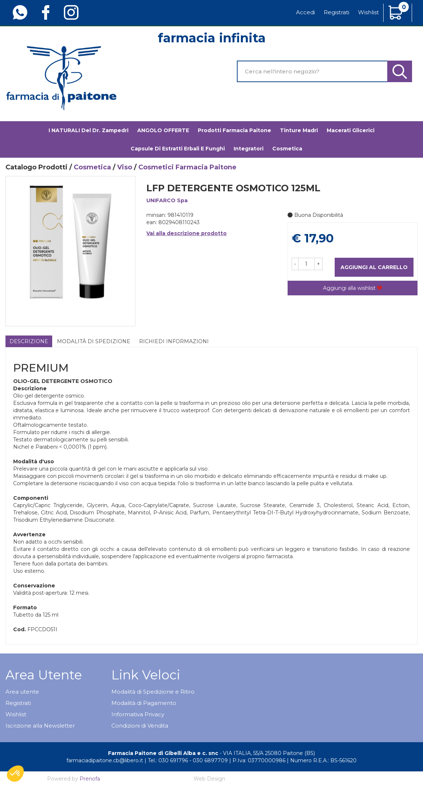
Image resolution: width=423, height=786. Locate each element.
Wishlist (368, 12)
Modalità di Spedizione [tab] (93, 341)
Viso (124, 167)
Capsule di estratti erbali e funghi (178, 148)
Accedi (305, 12)
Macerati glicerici (350, 130)
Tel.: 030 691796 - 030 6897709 (188, 760)
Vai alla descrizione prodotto (186, 233)
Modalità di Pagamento (143, 702)
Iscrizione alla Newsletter (40, 725)
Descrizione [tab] (28, 341)
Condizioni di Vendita (139, 725)
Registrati (336, 12)
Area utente (22, 691)
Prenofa (90, 778)
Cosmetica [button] (287, 148)
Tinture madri (299, 130)
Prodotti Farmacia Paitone (234, 130)
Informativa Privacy (137, 714)
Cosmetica (92, 167)
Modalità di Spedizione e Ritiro (153, 691)
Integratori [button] (249, 148)
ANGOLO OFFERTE (163, 130)
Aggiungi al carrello (374, 267)
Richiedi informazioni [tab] (174, 341)
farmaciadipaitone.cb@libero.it (104, 760)
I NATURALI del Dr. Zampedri (88, 130)
